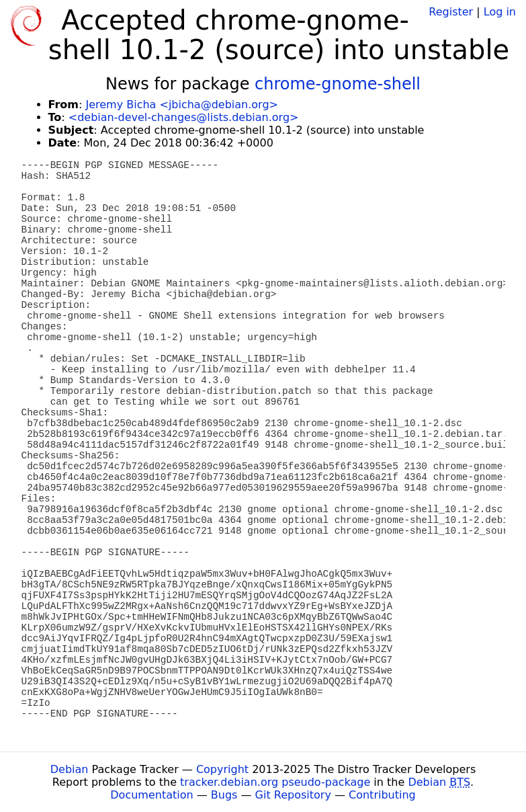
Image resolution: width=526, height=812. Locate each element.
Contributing (382, 794)
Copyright (222, 769)
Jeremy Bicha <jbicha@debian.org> (181, 104)
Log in (500, 11)
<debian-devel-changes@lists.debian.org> (184, 117)
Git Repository (293, 794)
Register (451, 11)
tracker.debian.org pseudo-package (275, 782)
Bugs (224, 794)
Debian (69, 769)
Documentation (151, 794)
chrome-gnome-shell (338, 84)
